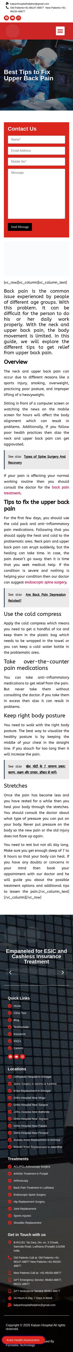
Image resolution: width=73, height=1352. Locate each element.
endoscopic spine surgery (45, 582)
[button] (60, 31)
